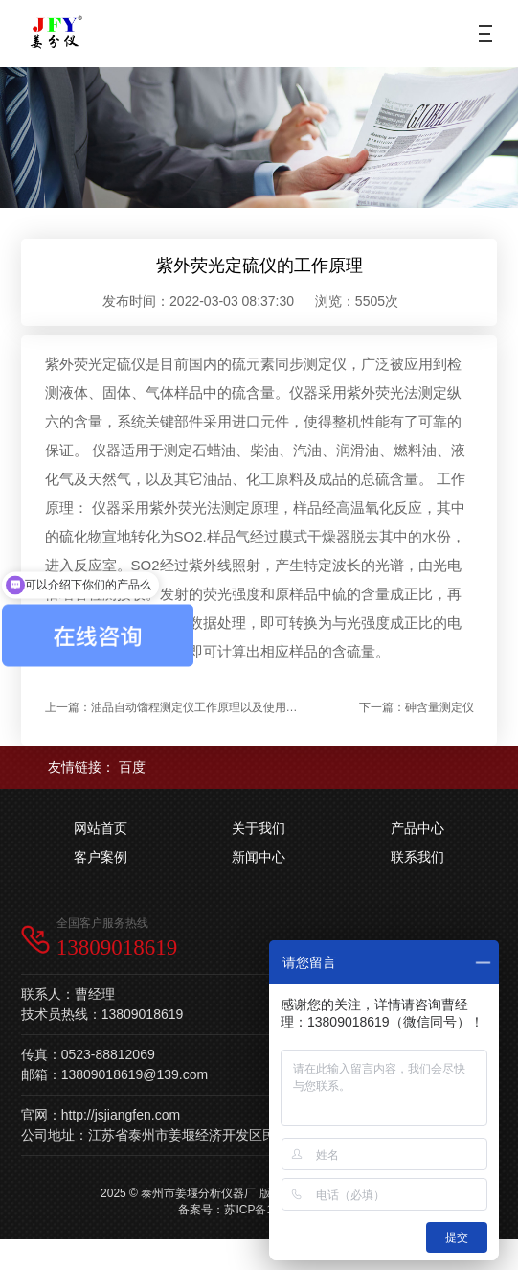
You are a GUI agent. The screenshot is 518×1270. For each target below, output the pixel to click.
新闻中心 (258, 857)
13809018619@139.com (135, 1074)
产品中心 (417, 828)
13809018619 (117, 947)
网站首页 (100, 828)
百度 (132, 766)
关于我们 (258, 828)
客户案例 (100, 857)
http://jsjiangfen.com (121, 1114)
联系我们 (417, 857)
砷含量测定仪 (439, 707)
